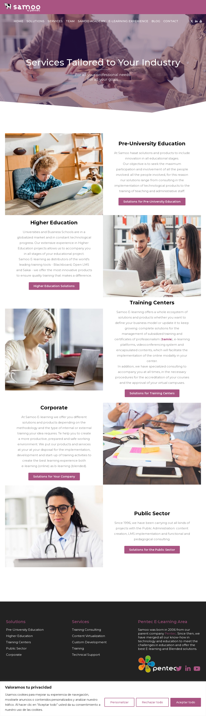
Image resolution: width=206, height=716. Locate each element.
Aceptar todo (185, 702)
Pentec (145, 621)
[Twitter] (191, 21)
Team (70, 21)
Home (18, 21)
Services (55, 21)
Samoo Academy (91, 21)
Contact (170, 21)
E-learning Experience (128, 21)
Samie (167, 339)
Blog (155, 21)
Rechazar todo (152, 702)
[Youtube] (201, 21)
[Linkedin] (196, 21)
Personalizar (119, 702)
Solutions (35, 21)
